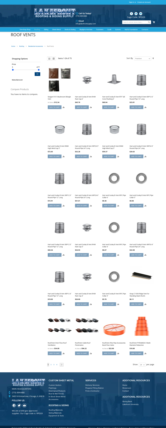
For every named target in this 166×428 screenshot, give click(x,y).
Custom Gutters (55, 381)
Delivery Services (92, 381)
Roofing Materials (56, 406)
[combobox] (136, 17)
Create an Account (144, 2)
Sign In (131, 2)
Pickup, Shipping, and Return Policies (112, 424)
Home (13, 42)
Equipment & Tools (56, 412)
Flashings (52, 384)
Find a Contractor (92, 387)
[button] (63, 103)
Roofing (21, 42)
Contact (125, 387)
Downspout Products (57, 387)
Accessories (53, 395)
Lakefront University (130, 400)
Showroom (126, 384)
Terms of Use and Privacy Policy (141, 424)
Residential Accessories (35, 42)
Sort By (130, 54)
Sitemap (91, 424)
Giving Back (127, 397)
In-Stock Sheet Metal (57, 392)
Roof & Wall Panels (56, 390)
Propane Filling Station (94, 384)
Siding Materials (55, 409)
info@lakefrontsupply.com (85, 19)
